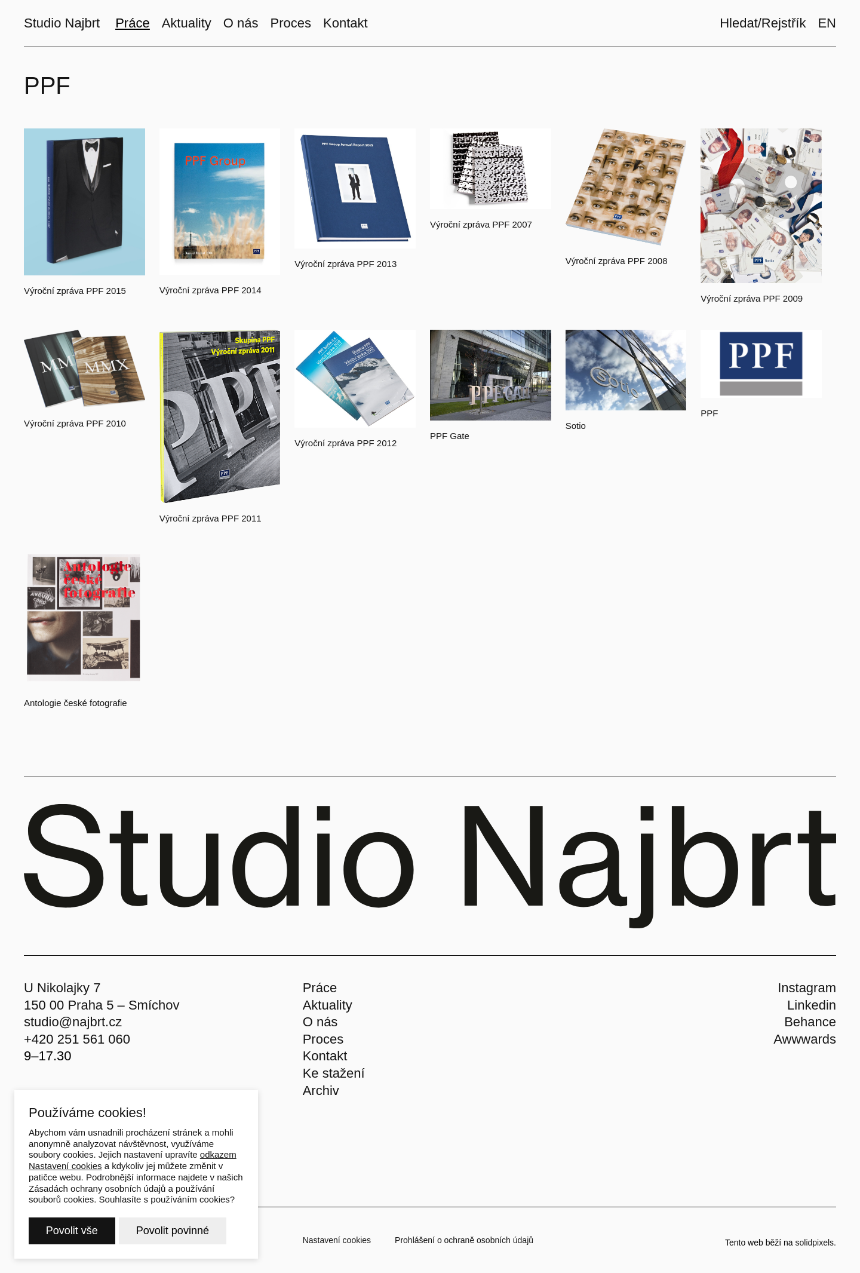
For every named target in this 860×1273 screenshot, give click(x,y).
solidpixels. (816, 1242)
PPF (709, 413)
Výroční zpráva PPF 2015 (75, 291)
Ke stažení (334, 1073)
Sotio (576, 426)
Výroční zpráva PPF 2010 (75, 423)
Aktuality (327, 1005)
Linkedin (811, 1005)
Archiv (321, 1090)
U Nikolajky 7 (62, 987)
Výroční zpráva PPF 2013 (345, 264)
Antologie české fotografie (75, 703)
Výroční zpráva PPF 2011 (210, 518)
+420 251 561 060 (77, 1039)
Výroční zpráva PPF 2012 (345, 443)
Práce (320, 987)
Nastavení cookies (337, 1240)
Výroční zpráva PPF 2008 (617, 261)
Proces (323, 1039)
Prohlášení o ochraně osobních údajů (464, 1240)
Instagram (807, 987)
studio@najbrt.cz (73, 1021)
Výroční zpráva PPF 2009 (752, 298)
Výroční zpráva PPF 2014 (210, 290)
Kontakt (325, 1055)
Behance (810, 1021)
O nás (320, 1021)
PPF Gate (449, 436)
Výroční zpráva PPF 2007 (481, 224)
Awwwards (804, 1039)
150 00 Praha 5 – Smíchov (102, 1005)
